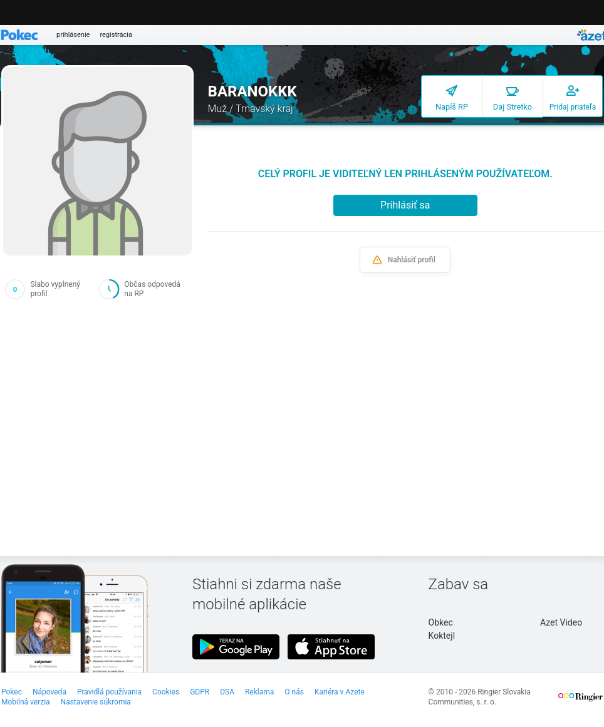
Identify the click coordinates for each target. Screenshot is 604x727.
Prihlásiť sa (405, 205)
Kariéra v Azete (340, 692)
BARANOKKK (252, 91)
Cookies (165, 692)
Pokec (11, 692)
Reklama (259, 692)
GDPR (199, 692)
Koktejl (442, 636)
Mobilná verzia (25, 702)
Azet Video (561, 622)
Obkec (441, 622)
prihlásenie (73, 35)
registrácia (116, 35)
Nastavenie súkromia (96, 702)
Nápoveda (49, 692)
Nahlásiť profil (411, 259)
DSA (227, 692)
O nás (294, 692)
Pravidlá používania (109, 692)
